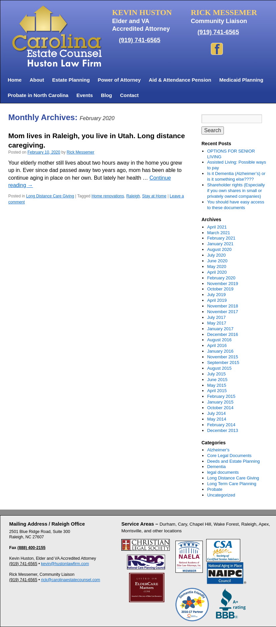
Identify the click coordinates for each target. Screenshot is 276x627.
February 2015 (221, 396)
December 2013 (222, 430)
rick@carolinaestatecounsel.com (70, 579)
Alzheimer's (218, 449)
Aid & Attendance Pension (180, 80)
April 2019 (217, 300)
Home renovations (108, 196)
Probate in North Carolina (38, 95)
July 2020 (216, 255)
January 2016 (220, 351)
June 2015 (217, 379)
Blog (106, 95)
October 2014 (220, 407)
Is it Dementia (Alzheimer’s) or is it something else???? (236, 176)
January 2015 (220, 402)
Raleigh (133, 196)
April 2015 (217, 390)
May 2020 (216, 266)
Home (15, 80)
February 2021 (221, 238)
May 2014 (216, 419)
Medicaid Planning (241, 80)
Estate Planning (71, 80)
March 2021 (218, 232)
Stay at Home (154, 196)
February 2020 (221, 277)
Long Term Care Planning (231, 483)
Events (85, 95)
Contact (129, 95)
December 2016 (222, 334)
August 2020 (219, 249)
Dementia (216, 466)
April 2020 (217, 272)
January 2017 (220, 328)
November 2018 (222, 305)
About (37, 80)
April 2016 (217, 345)
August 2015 (219, 368)
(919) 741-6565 (139, 40)
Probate (215, 489)
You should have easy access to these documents (235, 204)
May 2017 (216, 323)
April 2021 (217, 227)
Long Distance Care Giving (50, 196)
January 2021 (220, 243)
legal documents (223, 472)
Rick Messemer (81, 152)
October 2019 (220, 288)
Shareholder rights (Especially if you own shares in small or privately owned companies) (236, 190)
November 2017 (222, 311)
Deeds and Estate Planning (233, 461)
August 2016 (219, 339)
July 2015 (216, 373)
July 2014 (216, 413)
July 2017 (216, 317)
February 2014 (221, 424)
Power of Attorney (119, 80)
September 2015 (223, 362)
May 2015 (216, 385)
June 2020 (217, 260)
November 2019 (222, 283)
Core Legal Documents (229, 455)
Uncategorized (221, 495)
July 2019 (216, 294)
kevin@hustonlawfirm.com (65, 563)
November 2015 (222, 356)
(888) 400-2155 (31, 547)
